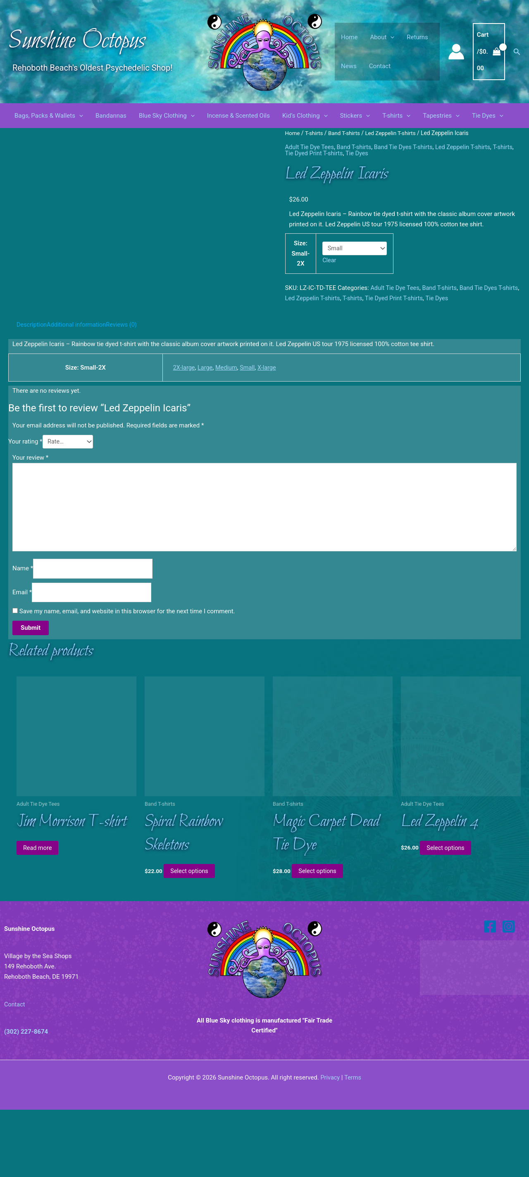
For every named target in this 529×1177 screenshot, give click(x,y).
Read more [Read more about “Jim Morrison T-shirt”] (40, 914)
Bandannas (110, 115)
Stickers (355, 115)
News (349, 66)
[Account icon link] (456, 51)
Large (203, 427)
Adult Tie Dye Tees (310, 147)
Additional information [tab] (79, 384)
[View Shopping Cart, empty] (489, 51)
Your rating (25, 501)
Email (22, 657)
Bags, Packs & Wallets (48, 115)
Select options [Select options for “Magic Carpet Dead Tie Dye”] (319, 938)
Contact (380, 66)
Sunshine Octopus (76, 41)
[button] (390, 37)
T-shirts (396, 115)
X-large (266, 427)
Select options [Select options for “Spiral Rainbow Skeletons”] (191, 938)
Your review (30, 518)
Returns (417, 37)
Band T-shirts (345, 133)
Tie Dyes (487, 115)
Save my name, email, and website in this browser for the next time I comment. (127, 676)
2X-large (181, 427)
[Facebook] (490, 994)
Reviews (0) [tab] (126, 384)
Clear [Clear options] (329, 260)
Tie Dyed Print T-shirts (333, 153)
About (382, 37)
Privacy (330, 1145)
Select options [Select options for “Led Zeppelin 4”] (447, 914)
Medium (225, 427)
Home (349, 37)
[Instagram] (508, 994)
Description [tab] (32, 384)
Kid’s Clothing (305, 115)
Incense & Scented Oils (238, 115)
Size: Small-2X (301, 253)
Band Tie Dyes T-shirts (407, 147)
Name (22, 632)
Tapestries (441, 115)
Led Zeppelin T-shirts (393, 133)
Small (247, 427)
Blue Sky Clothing (167, 115)
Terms (353, 1145)
